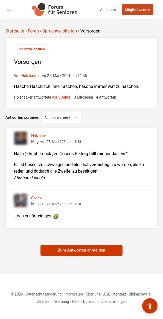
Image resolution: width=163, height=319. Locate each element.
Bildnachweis (140, 294)
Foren (33, 31)
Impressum (73, 294)
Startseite (14, 31)
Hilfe (76, 301)
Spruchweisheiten (59, 31)
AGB (106, 294)
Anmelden (108, 10)
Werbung (61, 301)
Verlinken (43, 301)
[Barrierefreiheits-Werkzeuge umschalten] (150, 306)
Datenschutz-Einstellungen (105, 301)
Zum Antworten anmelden (81, 250)
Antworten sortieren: (23, 117)
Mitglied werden (137, 10)
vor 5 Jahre (61, 97)
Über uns (93, 294)
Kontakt (119, 294)
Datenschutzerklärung (44, 294)
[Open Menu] (8, 9)
